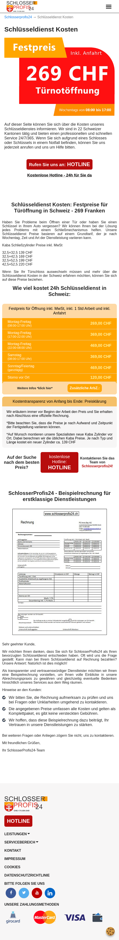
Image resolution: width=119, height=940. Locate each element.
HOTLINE (59, 164)
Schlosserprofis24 (18, 17)
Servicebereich (19, 842)
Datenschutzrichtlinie (27, 875)
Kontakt (12, 850)
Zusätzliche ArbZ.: (85, 388)
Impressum (14, 859)
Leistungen (15, 834)
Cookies (12, 867)
